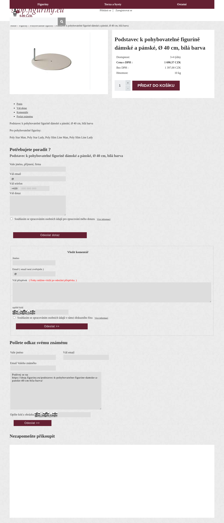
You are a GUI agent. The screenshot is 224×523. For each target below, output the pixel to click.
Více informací (103, 219)
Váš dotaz (22, 108)
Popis (19, 103)
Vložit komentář (77, 252)
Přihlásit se (105, 10)
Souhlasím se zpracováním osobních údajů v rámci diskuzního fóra (54, 317)
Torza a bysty (112, 4)
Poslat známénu (25, 116)
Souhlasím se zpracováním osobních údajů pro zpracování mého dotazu (55, 218)
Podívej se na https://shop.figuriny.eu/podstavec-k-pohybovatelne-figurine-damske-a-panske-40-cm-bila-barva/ (55, 391)
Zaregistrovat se (123, 10)
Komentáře (22, 112)
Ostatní (182, 4)
